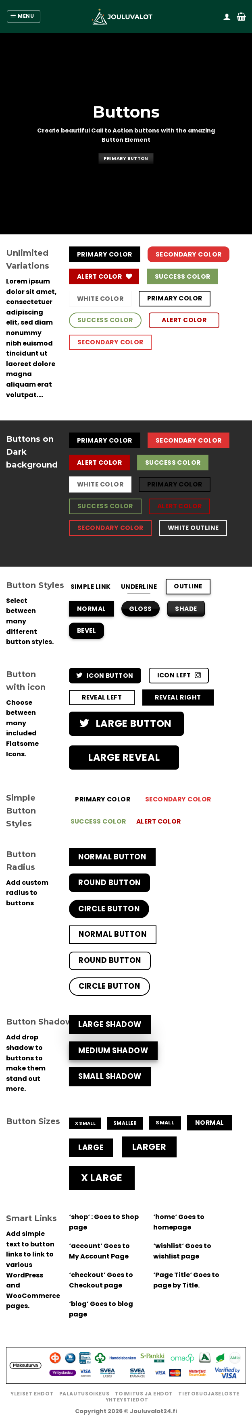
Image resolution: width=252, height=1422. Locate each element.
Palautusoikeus (84, 1393)
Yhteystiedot (127, 1399)
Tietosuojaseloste (208, 1393)
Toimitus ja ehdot (144, 1393)
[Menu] (23, 16)
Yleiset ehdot (32, 1393)
